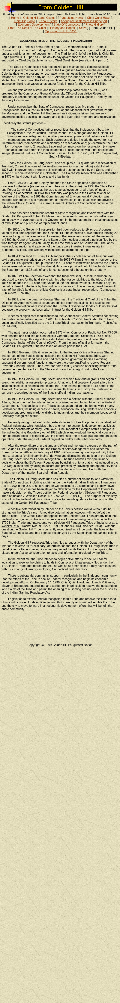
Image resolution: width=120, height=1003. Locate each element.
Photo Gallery (95, 24)
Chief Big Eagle (24, 21)
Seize (82, 28)
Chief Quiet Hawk (98, 17)
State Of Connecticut (67, 24)
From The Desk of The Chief (27, 28)
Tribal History (48, 21)
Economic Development (34, 24)
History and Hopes (62, 28)
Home (15, 17)
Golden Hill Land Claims (39, 17)
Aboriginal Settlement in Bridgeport (84, 21)
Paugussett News (71, 17)
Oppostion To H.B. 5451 (61, 31)
